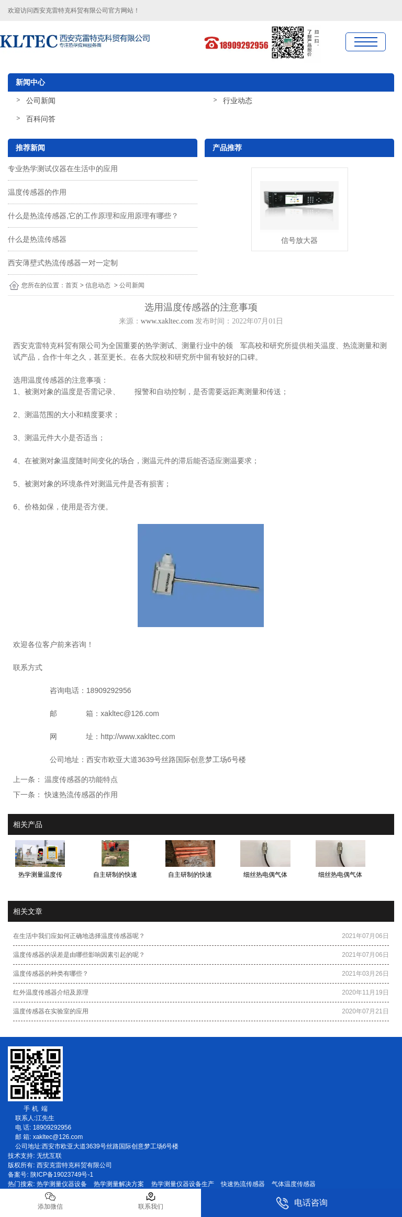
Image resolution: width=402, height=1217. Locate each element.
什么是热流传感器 (37, 239)
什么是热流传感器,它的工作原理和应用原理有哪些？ (93, 215)
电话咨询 (302, 1203)
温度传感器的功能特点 (80, 779)
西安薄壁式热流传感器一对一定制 (63, 263)
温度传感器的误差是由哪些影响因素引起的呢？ (79, 954)
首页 (71, 285)
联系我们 (150, 1200)
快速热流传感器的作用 (80, 794)
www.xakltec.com (167, 321)
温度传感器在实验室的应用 (50, 1011)
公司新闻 (40, 100)
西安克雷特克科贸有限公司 (70, 10)
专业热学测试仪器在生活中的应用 (63, 168)
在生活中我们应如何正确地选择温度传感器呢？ (79, 936)
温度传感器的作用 (37, 192)
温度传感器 (46, 380)
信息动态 (97, 285)
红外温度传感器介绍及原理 (50, 992)
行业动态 (237, 100)
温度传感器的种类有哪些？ (50, 973)
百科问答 (40, 119)
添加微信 (50, 1200)
